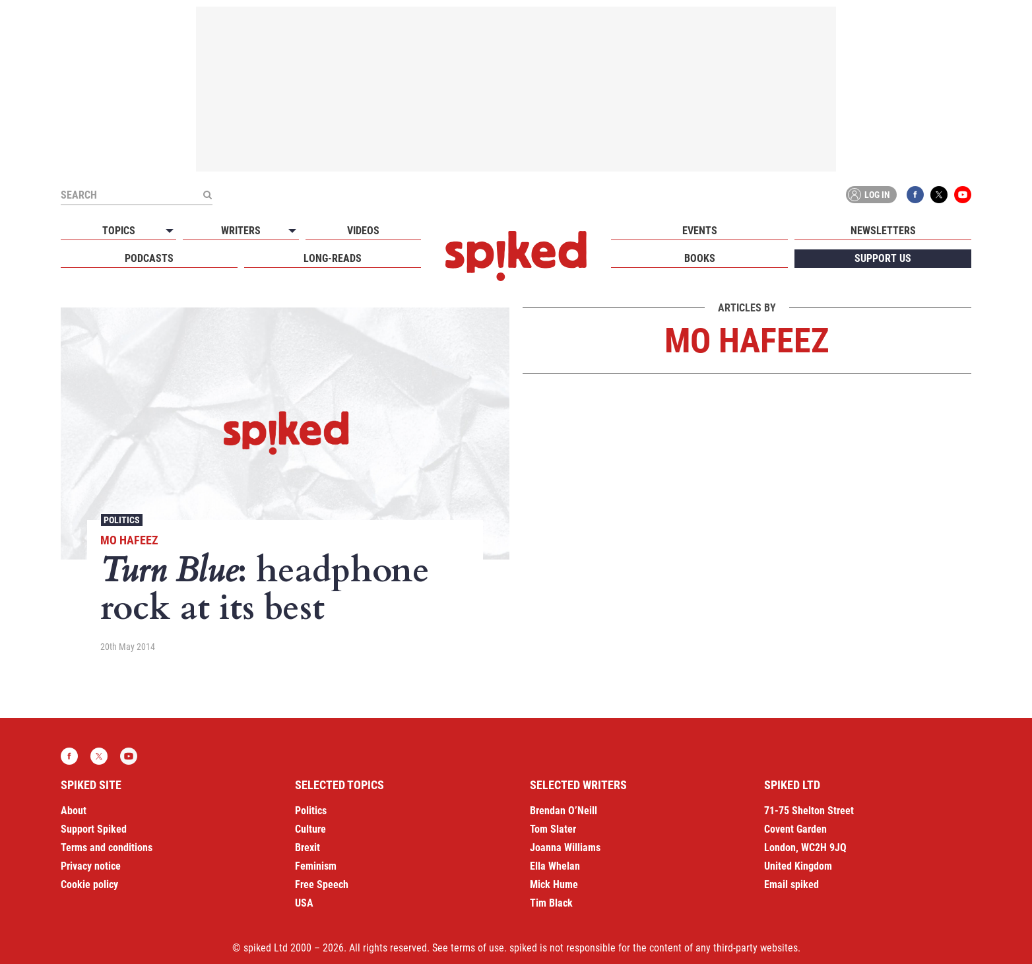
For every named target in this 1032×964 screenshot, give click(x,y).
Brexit (307, 847)
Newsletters (883, 230)
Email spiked (791, 884)
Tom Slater (553, 829)
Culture (310, 829)
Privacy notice (91, 866)
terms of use (477, 948)
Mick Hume (554, 884)
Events (699, 230)
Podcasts (149, 258)
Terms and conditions (106, 847)
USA (304, 903)
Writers (241, 230)
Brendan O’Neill (563, 810)
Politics (122, 520)
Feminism (316, 866)
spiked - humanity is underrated (516, 256)
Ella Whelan (555, 866)
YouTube (962, 194)
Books (699, 258)
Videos (363, 230)
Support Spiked (94, 829)
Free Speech (321, 884)
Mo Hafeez (129, 540)
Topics (118, 230)
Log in (869, 194)
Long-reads (333, 258)
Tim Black (551, 903)
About (73, 810)
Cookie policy (89, 884)
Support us (883, 258)
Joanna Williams (565, 847)
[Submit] (207, 195)
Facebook (915, 194)
